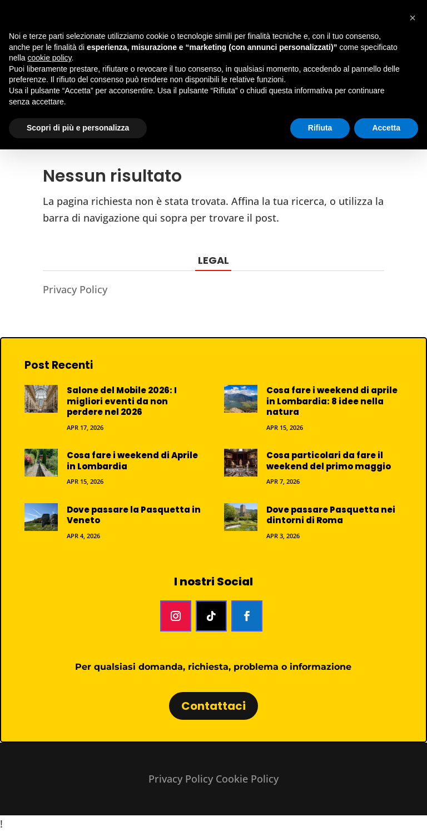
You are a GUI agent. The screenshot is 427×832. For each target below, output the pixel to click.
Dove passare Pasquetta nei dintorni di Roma (330, 515)
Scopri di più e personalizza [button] (78, 127)
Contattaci (213, 706)
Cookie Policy (247, 778)
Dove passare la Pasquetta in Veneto (134, 515)
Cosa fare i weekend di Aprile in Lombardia (132, 460)
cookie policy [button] (49, 57)
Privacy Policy (75, 289)
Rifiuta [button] (320, 127)
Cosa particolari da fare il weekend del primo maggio (328, 460)
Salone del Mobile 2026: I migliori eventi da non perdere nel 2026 (122, 401)
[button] (412, 18)
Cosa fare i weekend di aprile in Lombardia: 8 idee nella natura (332, 401)
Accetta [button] (386, 127)
